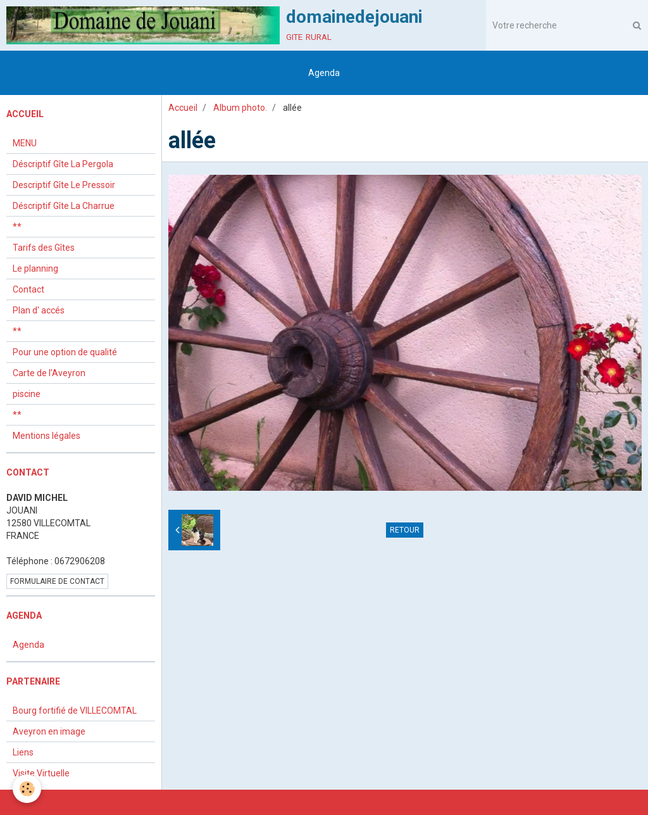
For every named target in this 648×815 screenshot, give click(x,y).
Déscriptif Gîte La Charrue (64, 206)
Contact (28, 289)
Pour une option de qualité (65, 352)
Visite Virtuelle (41, 773)
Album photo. (240, 108)
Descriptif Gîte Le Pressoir (64, 185)
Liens (23, 752)
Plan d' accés (39, 310)
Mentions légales (46, 436)
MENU (25, 143)
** (17, 227)
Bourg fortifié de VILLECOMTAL (75, 710)
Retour (405, 530)
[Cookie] (27, 788)
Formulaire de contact (57, 581)
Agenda (324, 73)
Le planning (35, 268)
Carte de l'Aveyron (49, 373)
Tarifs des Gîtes (44, 248)
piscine (26, 394)
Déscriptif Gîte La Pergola (63, 164)
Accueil (182, 108)
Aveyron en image (49, 731)
